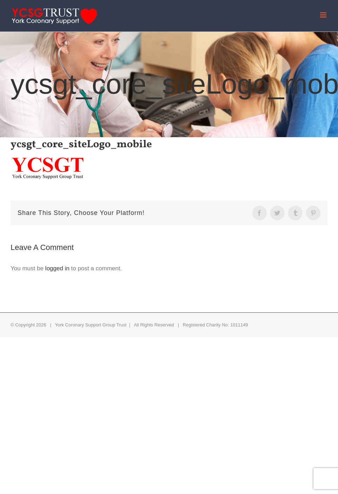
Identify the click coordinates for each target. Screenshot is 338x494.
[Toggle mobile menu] (323, 15)
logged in (57, 268)
